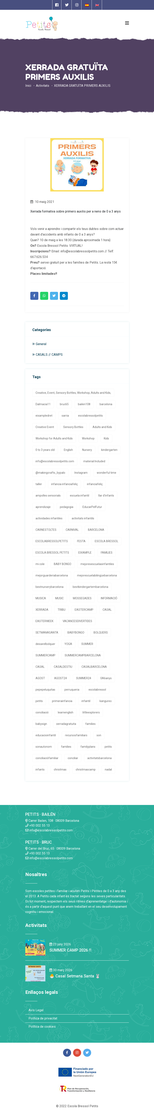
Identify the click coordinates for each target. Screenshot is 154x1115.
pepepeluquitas (45, 689)
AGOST (40, 678)
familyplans (88, 746)
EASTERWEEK (44, 621)
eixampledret (44, 415)
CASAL (107, 609)
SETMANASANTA (47, 632)
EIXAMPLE (85, 552)
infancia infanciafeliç (64, 484)
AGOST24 (60, 678)
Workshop (88, 438)
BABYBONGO (75, 632)
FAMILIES (106, 552)
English (68, 449)
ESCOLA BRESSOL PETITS (52, 552)
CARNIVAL (72, 529)
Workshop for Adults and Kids (54, 438)
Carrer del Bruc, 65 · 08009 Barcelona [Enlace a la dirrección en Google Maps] (52, 848)
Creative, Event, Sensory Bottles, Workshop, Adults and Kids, (73, 392)
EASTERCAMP (84, 609)
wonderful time (106, 472)
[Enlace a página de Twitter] (67, 5)
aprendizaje (43, 507)
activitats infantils (83, 518)
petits (39, 701)
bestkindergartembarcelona (90, 586)
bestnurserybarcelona (49, 586)
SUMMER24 (83, 678)
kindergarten (109, 449)
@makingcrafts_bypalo (50, 472)
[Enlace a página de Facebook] (56, 5)
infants (40, 769)
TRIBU (61, 609)
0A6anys (106, 678)
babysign (41, 723)
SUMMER (87, 644)
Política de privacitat (43, 1018)
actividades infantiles (49, 518)
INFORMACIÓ (109, 598)
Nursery (87, 449)
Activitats (42, 86)
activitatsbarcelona (99, 758)
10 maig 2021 (42, 202)
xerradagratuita (66, 723)
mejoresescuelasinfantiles (97, 564)
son (99, 735)
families (90, 723)
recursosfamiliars (76, 735)
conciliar (73, 758)
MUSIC (59, 598)
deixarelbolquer (45, 644)
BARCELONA (96, 529)
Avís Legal (36, 1010)
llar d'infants (106, 495)
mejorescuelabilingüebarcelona (97, 575)
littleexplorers (91, 712)
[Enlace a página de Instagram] (77, 5)
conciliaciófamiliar (47, 758)
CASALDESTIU (63, 666)
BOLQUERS (101, 632)
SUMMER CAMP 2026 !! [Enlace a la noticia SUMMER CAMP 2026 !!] (70, 950)
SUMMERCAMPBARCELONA (83, 655)
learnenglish (65, 712)
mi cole (40, 564)
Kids (106, 438)
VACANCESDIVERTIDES (77, 621)
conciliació (42, 712)
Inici (28, 86)
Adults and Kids (102, 427)
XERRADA (42, 609)
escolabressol (97, 689)
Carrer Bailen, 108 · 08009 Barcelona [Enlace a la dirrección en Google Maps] (52, 821)
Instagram (81, 472)
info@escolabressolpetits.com (55, 461)
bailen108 (84, 404)
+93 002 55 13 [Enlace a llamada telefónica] (37, 825)
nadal (108, 769)
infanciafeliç (95, 484)
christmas (60, 769)
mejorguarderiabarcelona (52, 575)
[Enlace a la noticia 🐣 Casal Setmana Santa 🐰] (35, 973)
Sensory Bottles (73, 427)
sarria (65, 415)
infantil (86, 701)
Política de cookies (42, 1026)
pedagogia (66, 507)
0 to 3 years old (45, 449)
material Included (94, 461)
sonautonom (44, 746)
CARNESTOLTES (46, 529)
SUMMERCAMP (45, 655)
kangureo (106, 701)
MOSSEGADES (82, 598)
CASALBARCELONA (94, 666)
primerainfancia (62, 701)
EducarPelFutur (92, 507)
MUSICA (41, 598)
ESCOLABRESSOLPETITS (52, 541)
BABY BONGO (62, 564)
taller (39, 484)
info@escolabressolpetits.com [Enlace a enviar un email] (49, 830)
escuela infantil (79, 495)
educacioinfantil (46, 735)
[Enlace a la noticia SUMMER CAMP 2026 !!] (35, 947)
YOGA (68, 644)
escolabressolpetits (90, 415)
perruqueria (71, 689)
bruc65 (64, 404)
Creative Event (45, 427)
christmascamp (86, 769)
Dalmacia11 (43, 404)
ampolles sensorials (48, 495)
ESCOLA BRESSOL (106, 541)
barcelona (106, 404)
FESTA (81, 541)
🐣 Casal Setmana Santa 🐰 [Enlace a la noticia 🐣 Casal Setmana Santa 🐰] (74, 976)
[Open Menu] (127, 23)
